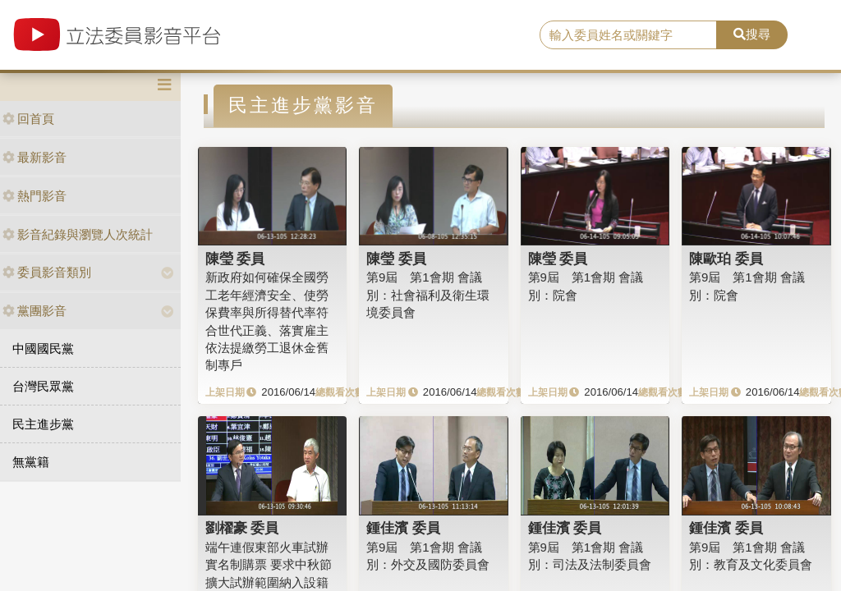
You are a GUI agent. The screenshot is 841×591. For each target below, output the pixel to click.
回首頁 (28, 119)
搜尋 (751, 34)
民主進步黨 (43, 424)
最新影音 (34, 157)
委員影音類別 (46, 272)
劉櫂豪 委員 (242, 527)
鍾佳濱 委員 (403, 527)
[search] (628, 35)
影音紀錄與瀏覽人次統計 (77, 234)
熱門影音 (34, 196)
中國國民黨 (43, 348)
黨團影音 (34, 311)
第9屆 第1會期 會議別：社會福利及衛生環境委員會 (427, 294)
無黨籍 (30, 462)
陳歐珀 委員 (726, 258)
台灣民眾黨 (43, 386)
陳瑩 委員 (235, 258)
